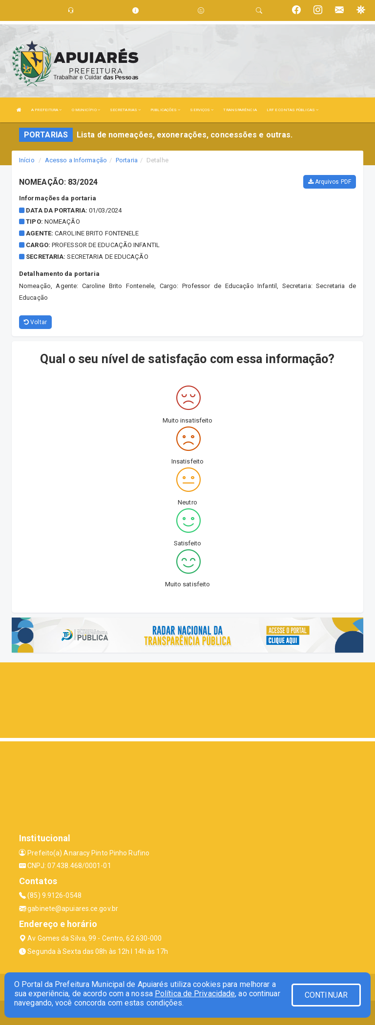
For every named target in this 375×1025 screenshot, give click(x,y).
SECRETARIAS (125, 110)
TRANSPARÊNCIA (239, 110)
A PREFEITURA (46, 110)
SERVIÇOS (201, 110)
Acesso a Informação (76, 160)
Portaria (127, 160)
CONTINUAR (326, 995)
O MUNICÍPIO (86, 110)
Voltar (35, 322)
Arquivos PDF (329, 181)
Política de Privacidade (195, 993)
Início (27, 160)
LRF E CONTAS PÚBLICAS (292, 110)
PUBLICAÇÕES (165, 110)
